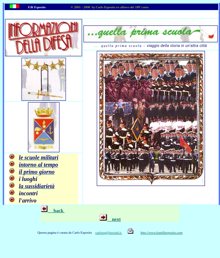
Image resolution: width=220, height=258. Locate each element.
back (56, 210)
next (110, 219)
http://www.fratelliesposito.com (161, 232)
